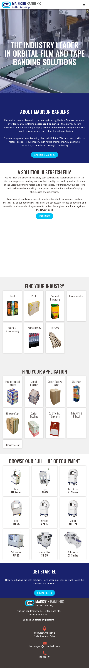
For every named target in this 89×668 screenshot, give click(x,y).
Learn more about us (44, 154)
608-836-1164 (44, 653)
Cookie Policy (22, 664)
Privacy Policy (9, 664)
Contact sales (44, 590)
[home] (20, 4)
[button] (84, 4)
